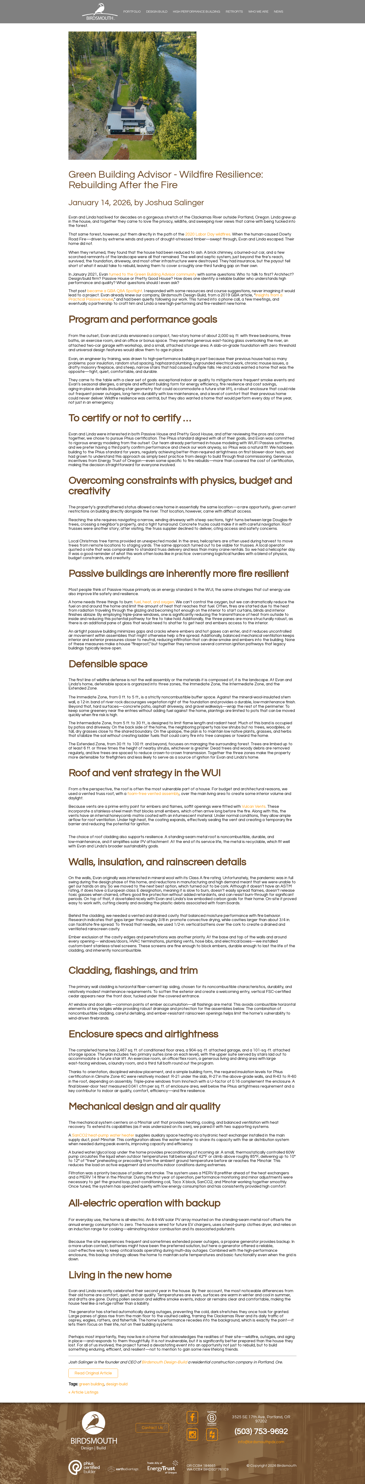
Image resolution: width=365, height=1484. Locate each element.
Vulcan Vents (254, 806)
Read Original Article (93, 1373)
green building (91, 1384)
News (278, 11)
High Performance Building (196, 11)
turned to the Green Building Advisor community (152, 274)
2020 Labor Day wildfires (207, 234)
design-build (117, 1384)
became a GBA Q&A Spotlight (114, 291)
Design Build (156, 11)
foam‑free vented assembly (153, 794)
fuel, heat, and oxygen (154, 602)
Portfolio (132, 11)
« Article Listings (83, 1392)
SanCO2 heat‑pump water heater (103, 1135)
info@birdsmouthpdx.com (261, 1442)
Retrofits (234, 11)
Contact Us (152, 1428)
